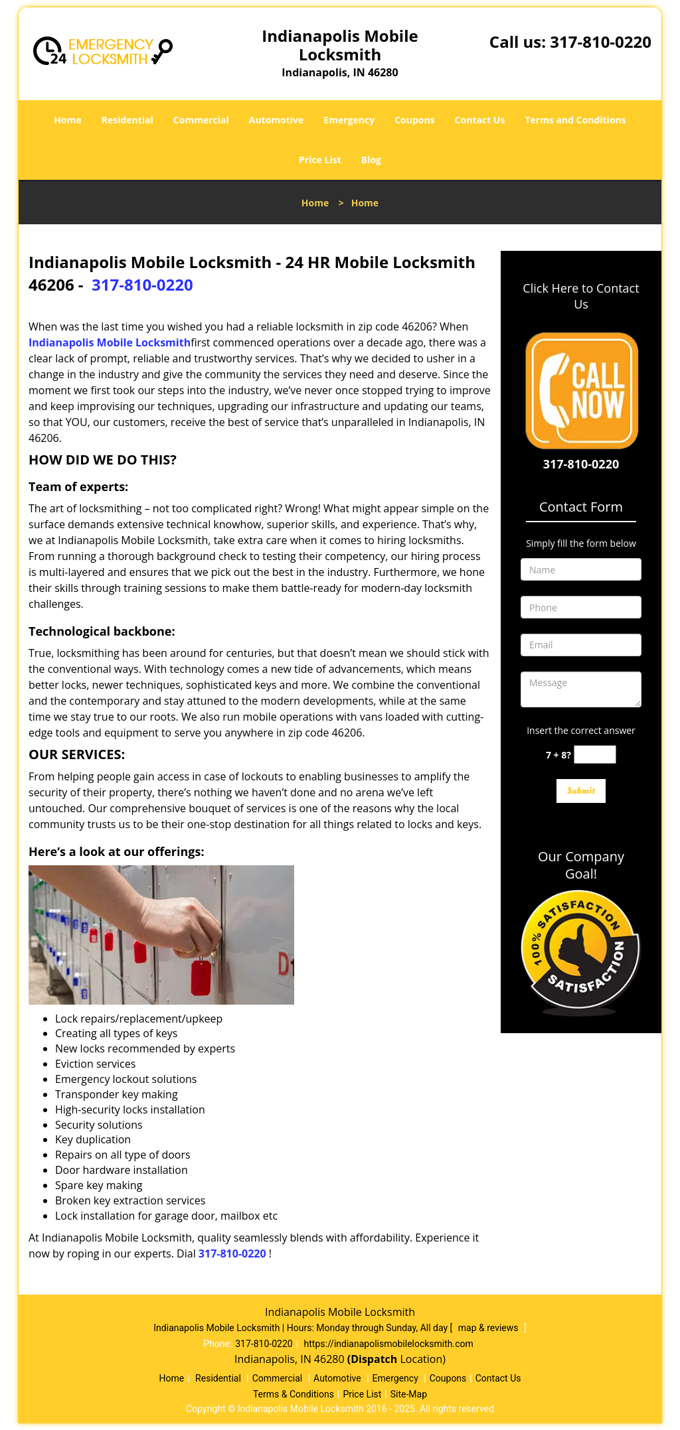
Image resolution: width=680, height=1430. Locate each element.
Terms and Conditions (575, 119)
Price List (320, 159)
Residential (127, 119)
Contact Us (480, 119)
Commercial (201, 119)
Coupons (414, 119)
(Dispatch (373, 1359)
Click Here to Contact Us (581, 296)
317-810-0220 (600, 41)
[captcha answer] (595, 754)
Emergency (349, 119)
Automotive (276, 119)
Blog (371, 159)
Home (67, 119)
